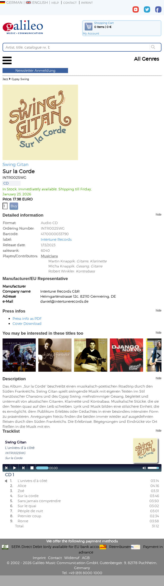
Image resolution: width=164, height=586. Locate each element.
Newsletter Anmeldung (35, 70)
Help (55, 2)
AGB (86, 558)
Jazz (5, 79)
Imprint (87, 2)
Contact (70, 2)
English (37, 2)
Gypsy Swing (20, 79)
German (11, 2)
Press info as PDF (27, 318)
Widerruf (71, 558)
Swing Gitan (15, 164)
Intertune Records (56, 239)
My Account (91, 33)
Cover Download (27, 323)
